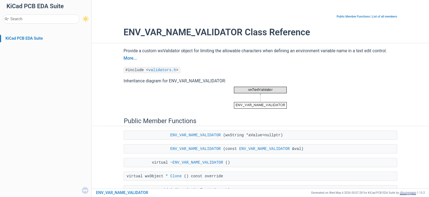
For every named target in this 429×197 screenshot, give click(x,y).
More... (130, 58)
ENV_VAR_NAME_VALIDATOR (195, 135)
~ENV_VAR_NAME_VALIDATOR (196, 162)
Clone (176, 176)
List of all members (384, 16)
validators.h (162, 70)
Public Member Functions (353, 16)
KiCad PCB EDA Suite (24, 38)
